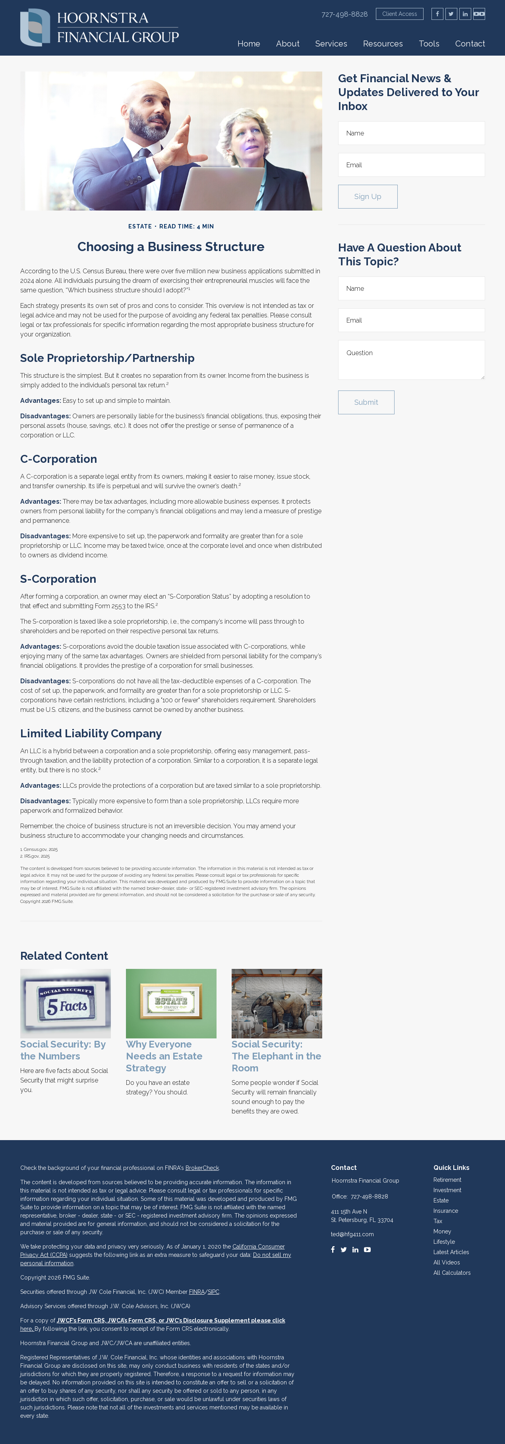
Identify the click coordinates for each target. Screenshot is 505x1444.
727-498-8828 (344, 14)
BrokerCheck (202, 1168)
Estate (441, 1200)
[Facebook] (333, 1250)
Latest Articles (451, 1252)
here (26, 1329)
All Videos (446, 1262)
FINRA (197, 1292)
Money (442, 1231)
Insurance (445, 1211)
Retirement (447, 1180)
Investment (447, 1190)
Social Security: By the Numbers (62, 1050)
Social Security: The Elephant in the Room (276, 1056)
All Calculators (452, 1273)
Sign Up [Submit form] (367, 196)
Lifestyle (444, 1242)
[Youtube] (367, 1250)
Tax (437, 1221)
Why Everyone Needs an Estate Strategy (164, 1056)
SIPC (213, 1292)
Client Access (399, 14)
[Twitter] (344, 1250)
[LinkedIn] (355, 1250)
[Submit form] (366, 402)
